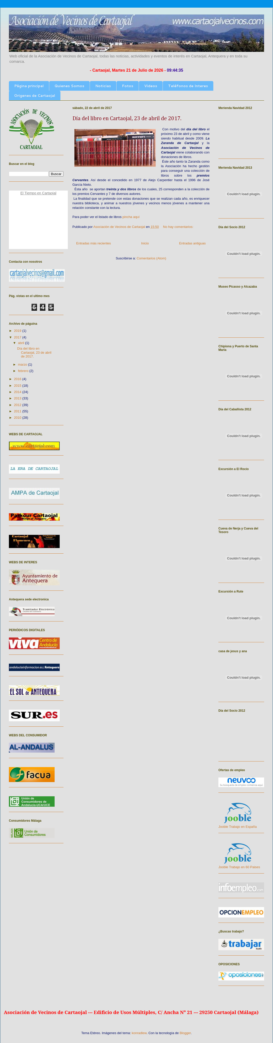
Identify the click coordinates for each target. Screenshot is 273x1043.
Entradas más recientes (93, 243)
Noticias (103, 85)
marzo (23, 364)
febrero (23, 371)
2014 (18, 392)
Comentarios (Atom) (151, 258)
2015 (18, 385)
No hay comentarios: (178, 227)
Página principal (29, 85)
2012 (18, 405)
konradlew (139, 1033)
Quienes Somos (69, 85)
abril (21, 343)
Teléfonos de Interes (188, 85)
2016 (18, 379)
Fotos (127, 85)
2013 (18, 398)
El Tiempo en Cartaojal (38, 193)
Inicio (145, 243)
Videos (150, 85)
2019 (18, 331)
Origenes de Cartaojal (34, 95)
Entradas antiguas (192, 243)
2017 (18, 337)
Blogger (185, 1033)
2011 (18, 411)
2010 (18, 417)
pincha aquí (130, 217)
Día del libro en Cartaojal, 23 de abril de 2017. (126, 118)
